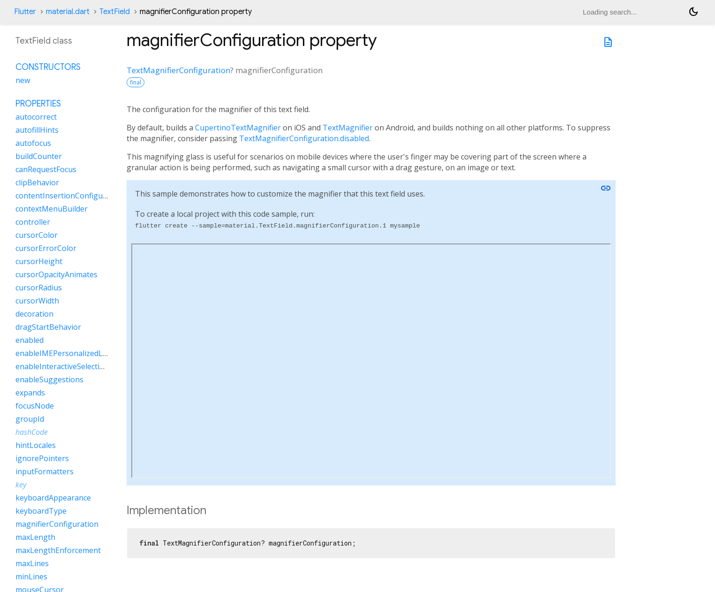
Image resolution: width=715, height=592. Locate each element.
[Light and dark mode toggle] (693, 11)
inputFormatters (44, 471)
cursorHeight (38, 261)
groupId (29, 419)
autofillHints (37, 130)
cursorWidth (37, 301)
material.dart (68, 11)
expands (30, 392)
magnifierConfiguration (56, 524)
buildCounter (38, 156)
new (22, 80)
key (20, 484)
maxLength (35, 537)
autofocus (33, 143)
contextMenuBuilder (51, 209)
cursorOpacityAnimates (56, 274)
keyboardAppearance (53, 498)
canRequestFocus (45, 169)
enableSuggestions (49, 379)
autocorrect (36, 117)
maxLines (32, 563)
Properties (38, 104)
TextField (114, 11)
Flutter (25, 11)
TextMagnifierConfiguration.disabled (304, 138)
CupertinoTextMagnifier (238, 127)
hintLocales (35, 445)
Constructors (48, 67)
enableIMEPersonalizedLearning (72, 353)
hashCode (31, 432)
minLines (31, 576)
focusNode (34, 406)
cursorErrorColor (45, 248)
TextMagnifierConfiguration (178, 70)
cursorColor (36, 235)
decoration (34, 314)
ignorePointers (42, 458)
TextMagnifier (348, 127)
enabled (29, 340)
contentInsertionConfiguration (69, 195)
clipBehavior (37, 182)
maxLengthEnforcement (58, 550)
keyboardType (41, 511)
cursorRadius (38, 287)
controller (32, 222)
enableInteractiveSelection (62, 366)
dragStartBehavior (48, 327)
